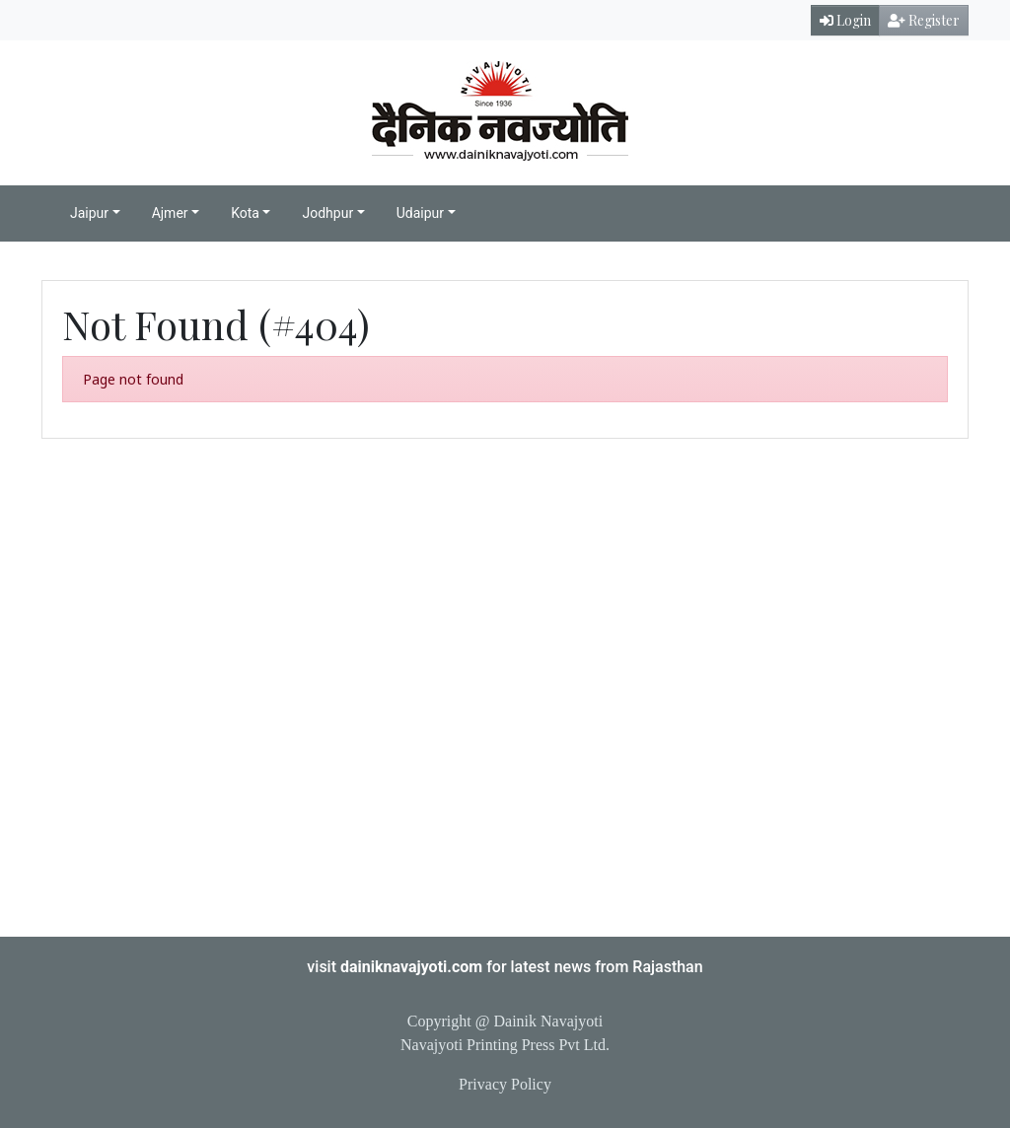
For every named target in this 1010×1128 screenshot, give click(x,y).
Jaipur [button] (89, 213)
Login (845, 20)
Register (924, 20)
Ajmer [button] (170, 213)
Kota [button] (245, 213)
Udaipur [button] (420, 213)
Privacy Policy (505, 1084)
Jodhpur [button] (327, 213)
